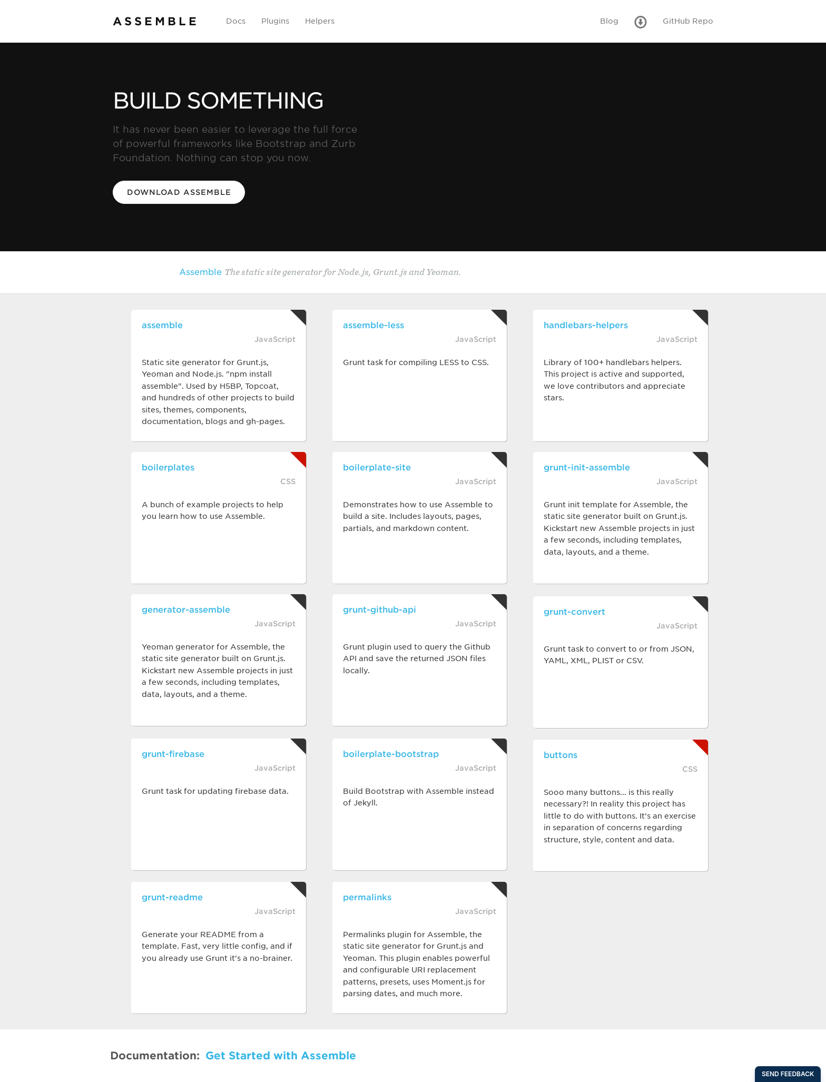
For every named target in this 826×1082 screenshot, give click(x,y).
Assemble (413, 271)
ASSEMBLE (156, 21)
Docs (235, 21)
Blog (609, 21)
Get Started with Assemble (280, 1055)
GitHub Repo (688, 21)
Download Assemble (179, 192)
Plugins (275, 21)
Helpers (320, 21)
